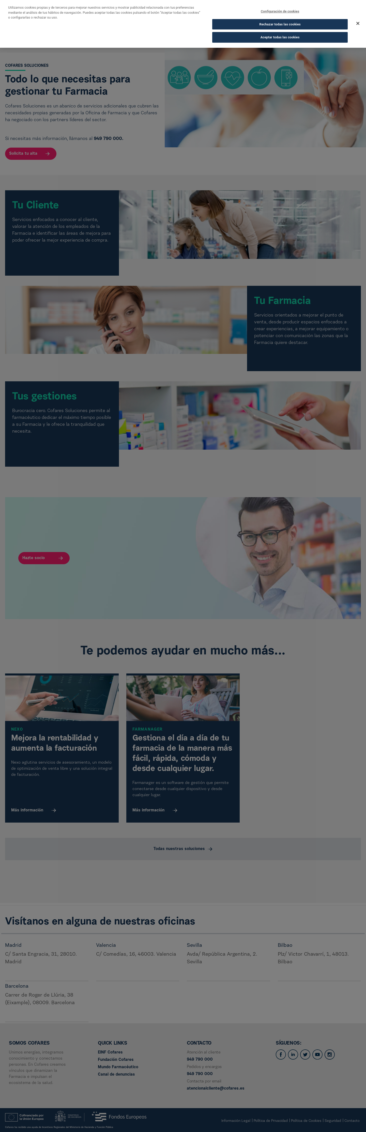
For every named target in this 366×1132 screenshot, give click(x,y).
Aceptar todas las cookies (280, 33)
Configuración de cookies (280, 7)
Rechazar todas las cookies (280, 19)
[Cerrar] (357, 18)
